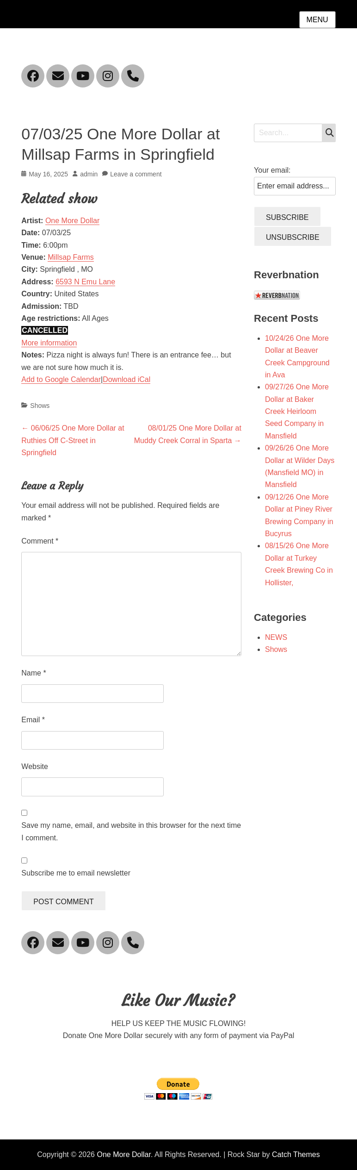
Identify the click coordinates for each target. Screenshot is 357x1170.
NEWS (276, 637)
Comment (39, 541)
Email (33, 720)
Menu (317, 20)
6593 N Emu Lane (85, 282)
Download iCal (126, 379)
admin (89, 174)
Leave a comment (135, 174)
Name (33, 673)
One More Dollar (72, 221)
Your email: (272, 170)
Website (34, 766)
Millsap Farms (71, 257)
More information (49, 343)
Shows (39, 405)
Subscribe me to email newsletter (75, 873)
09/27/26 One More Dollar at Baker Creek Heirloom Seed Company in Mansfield (297, 411)
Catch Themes (296, 1154)
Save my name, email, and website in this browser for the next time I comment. (131, 831)
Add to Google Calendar (61, 379)
